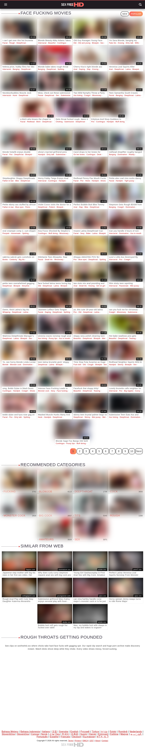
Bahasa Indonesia (30, 731)
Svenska (63, 731)
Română (122, 731)
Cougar (91, 365)
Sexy (82, 233)
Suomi (83, 734)
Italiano (46, 731)
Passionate (123, 286)
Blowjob (95, 43)
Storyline (25, 286)
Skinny (120, 365)
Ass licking (77, 95)
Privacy (78, 741)
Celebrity (13, 260)
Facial (5, 43)
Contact (105, 741)
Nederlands (136, 731)
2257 (92, 741)
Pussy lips (53, 338)
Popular (136, 14)
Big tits (22, 260)
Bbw (17, 181)
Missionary (96, 95)
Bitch (38, 122)
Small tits (49, 260)
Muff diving (119, 122)
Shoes (103, 181)
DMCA (85, 741)
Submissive (65, 95)
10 (131, 451)
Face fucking (62, 391)
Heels (87, 181)
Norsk (44, 734)
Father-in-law (8, 181)
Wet (103, 338)
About (97, 741)
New (124, 14)
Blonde (5, 365)
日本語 (74, 734)
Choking (59, 122)
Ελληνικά (103, 734)
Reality (132, 155)
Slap (88, 69)
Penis (27, 207)
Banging (16, 69)
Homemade (16, 233)
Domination (122, 155)
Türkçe (95, 731)
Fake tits (112, 43)
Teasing (132, 338)
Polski (113, 731)
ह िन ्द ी (102, 736)
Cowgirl (87, 95)
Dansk (92, 734)
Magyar (124, 734)
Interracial (42, 43)
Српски (35, 734)
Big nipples (128, 391)
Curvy (137, 391)
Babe (88, 233)
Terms (70, 741)
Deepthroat (21, 43)
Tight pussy (129, 181)
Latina (128, 69)
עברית (104, 731)
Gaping (82, 69)
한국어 (65, 734)
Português (42, 736)
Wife (137, 43)
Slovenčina (23, 734)
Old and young (84, 43)
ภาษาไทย (55, 734)
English (74, 731)
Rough (12, 43)
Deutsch (76, 736)
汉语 (54, 731)
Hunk (15, 95)
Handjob (110, 122)
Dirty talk (129, 43)
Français (65, 736)
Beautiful (52, 43)
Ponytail (6, 233)
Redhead (31, 122)
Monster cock (15, 365)
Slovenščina (8, 734)
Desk (99, 155)
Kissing (121, 43)
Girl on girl (100, 286)
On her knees (79, 155)
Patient (52, 207)
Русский (84, 731)
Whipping (6, 312)
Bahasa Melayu (10, 731)
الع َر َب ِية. (136, 734)
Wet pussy (134, 286)
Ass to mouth (135, 233)
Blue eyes (19, 207)
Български (89, 736)
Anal (75, 69)
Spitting (61, 69)
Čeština (114, 734)
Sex (102, 43)
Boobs (5, 260)
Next (139, 451)
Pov (92, 122)
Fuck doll (77, 365)
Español (54, 736)
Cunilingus (61, 43)
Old (74, 43)
